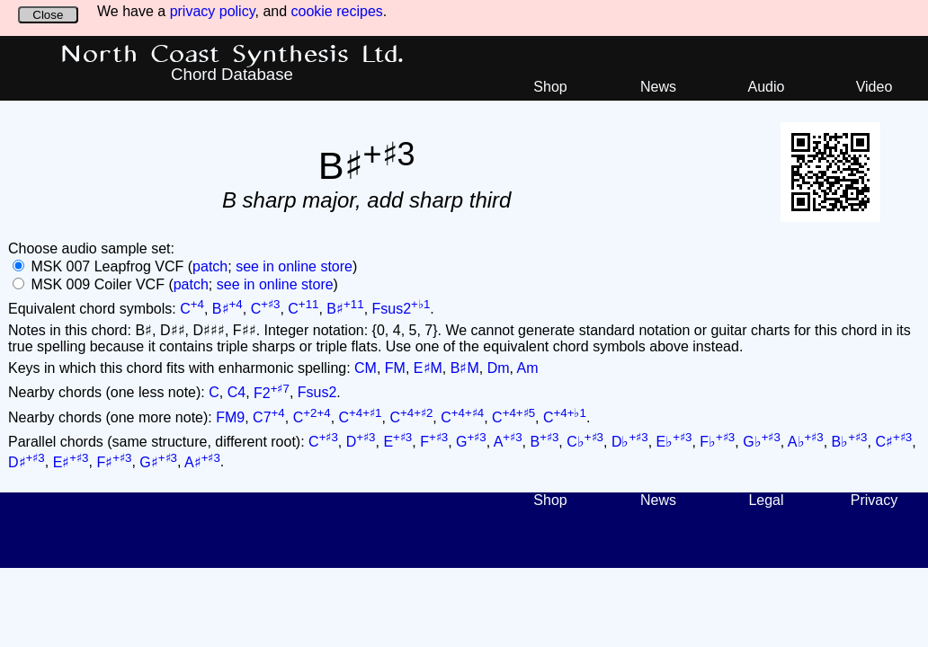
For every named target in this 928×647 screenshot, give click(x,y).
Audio (766, 86)
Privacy (874, 500)
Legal (765, 500)
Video (874, 86)
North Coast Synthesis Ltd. (232, 54)
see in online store (294, 266)
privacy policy (212, 11)
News (658, 86)
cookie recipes (337, 11)
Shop (550, 86)
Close (47, 15)
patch (210, 266)
